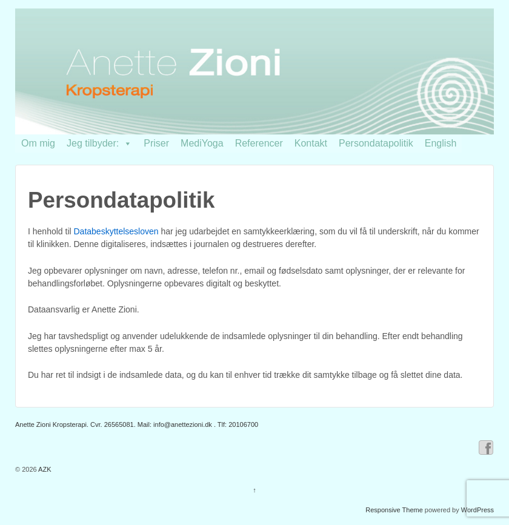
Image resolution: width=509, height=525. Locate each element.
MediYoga (202, 143)
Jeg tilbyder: (99, 143)
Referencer (259, 143)
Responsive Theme (394, 509)
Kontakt (310, 143)
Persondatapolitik (376, 143)
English (440, 143)
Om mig (38, 143)
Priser (156, 143)
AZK (44, 469)
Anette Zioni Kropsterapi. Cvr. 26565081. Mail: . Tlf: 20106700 (136, 424)
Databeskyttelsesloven (116, 231)
